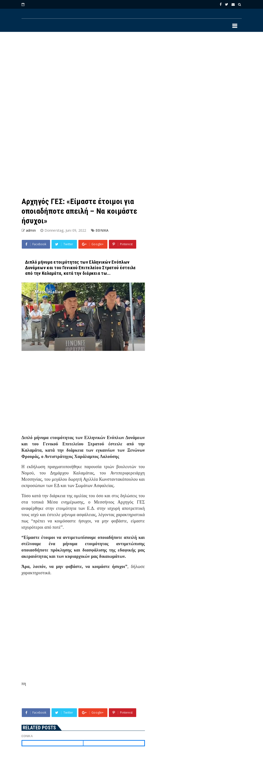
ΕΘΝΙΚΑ (102, 230)
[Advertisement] (132, 75)
